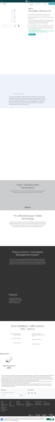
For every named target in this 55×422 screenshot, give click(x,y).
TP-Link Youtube (32, 393)
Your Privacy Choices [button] (4, 409)
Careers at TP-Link (4, 407)
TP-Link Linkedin (29, 393)
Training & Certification (38, 404)
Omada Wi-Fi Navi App (47, 404)
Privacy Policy (3, 408)
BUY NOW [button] (51, 3)
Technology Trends (38, 403)
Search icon (53, 1)
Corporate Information (4, 404)
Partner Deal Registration (29, 404)
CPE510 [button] (4, 3)
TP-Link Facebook (35, 393)
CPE (1, 3)
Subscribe (21, 395)
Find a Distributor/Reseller (20, 404)
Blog (10, 404)
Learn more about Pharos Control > (35, 29)
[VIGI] (50, 415)
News (10, 403)
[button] (13, 16)
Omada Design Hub (46, 403)
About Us (2, 403)
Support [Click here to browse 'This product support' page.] (44, 3)
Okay (50, 419)
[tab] (4, 26)
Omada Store (18, 403)
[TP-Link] (31, 415)
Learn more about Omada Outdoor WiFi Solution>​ (37, 31)
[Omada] (37, 415)
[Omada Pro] (44, 415)
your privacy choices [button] (14, 420)
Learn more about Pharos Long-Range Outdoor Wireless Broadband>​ (41, 30)
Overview (31, 3)
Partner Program (28, 403)
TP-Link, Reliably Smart (27, 1)
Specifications (38, 3)
